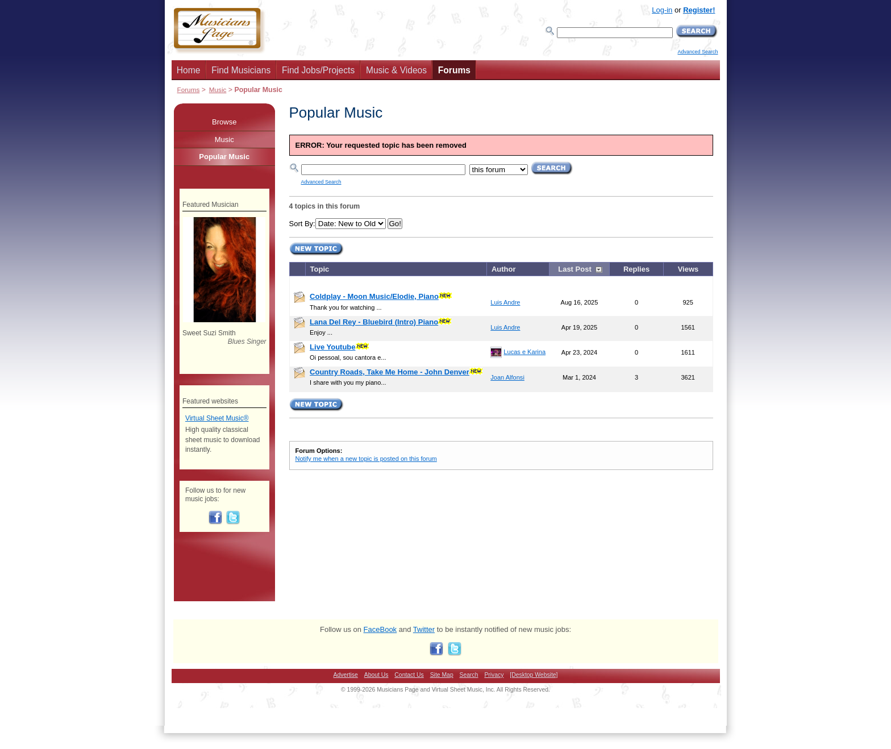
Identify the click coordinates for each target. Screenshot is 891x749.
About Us (376, 675)
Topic (320, 269)
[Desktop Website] (533, 675)
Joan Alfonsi (507, 377)
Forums (454, 70)
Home (189, 70)
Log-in (662, 10)
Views (688, 269)
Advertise (346, 675)
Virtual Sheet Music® (217, 418)
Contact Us (408, 675)
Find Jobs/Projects (318, 70)
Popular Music (224, 156)
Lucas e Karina (524, 351)
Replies (636, 269)
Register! (699, 10)
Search (469, 675)
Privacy (493, 675)
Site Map (441, 675)
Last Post (575, 269)
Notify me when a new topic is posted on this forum (366, 458)
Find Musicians (240, 70)
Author (504, 269)
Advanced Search (697, 52)
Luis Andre (505, 302)
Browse (224, 122)
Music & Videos (396, 70)
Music (218, 89)
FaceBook (380, 629)
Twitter (424, 629)
